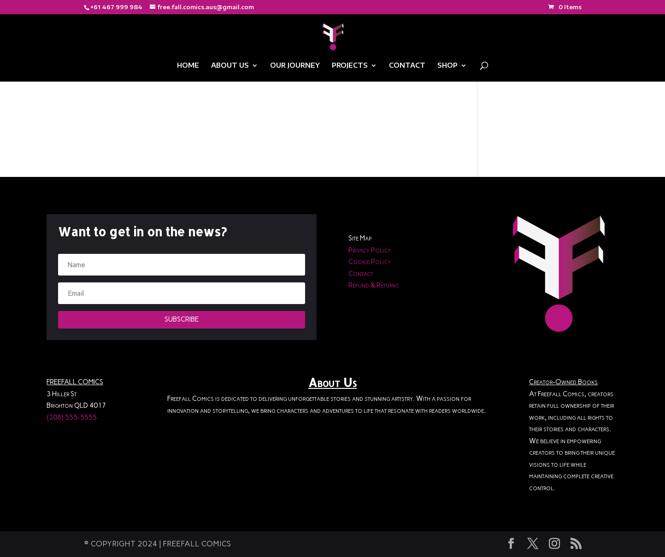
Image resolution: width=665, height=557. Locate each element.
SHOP (447, 65)
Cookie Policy (369, 262)
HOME (188, 65)
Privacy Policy (369, 250)
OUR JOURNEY (295, 65)
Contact (360, 274)
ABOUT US (230, 65)
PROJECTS (350, 65)
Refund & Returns (373, 285)
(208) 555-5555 (72, 417)
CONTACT (407, 65)
